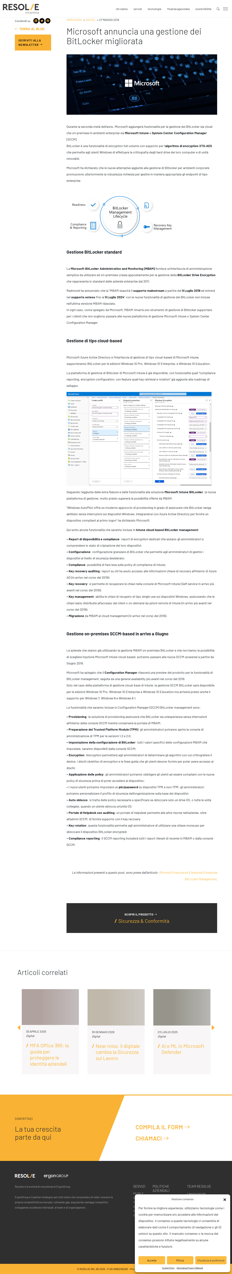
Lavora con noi (196, 1193)
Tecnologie (154, 9)
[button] (225, 1199)
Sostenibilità (203, 9)
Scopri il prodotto (141, 914)
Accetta (151, 1260)
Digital (91, 19)
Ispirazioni (74, 19)
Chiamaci (152, 1138)
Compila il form (163, 1126)
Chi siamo (122, 9)
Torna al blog (29, 29)
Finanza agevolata (178, 9)
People (138, 1193)
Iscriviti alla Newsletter (30, 42)
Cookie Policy (168, 1268)
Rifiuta (180, 1260)
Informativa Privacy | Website (190, 1268)
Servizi (138, 9)
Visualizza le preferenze (211, 1260)
